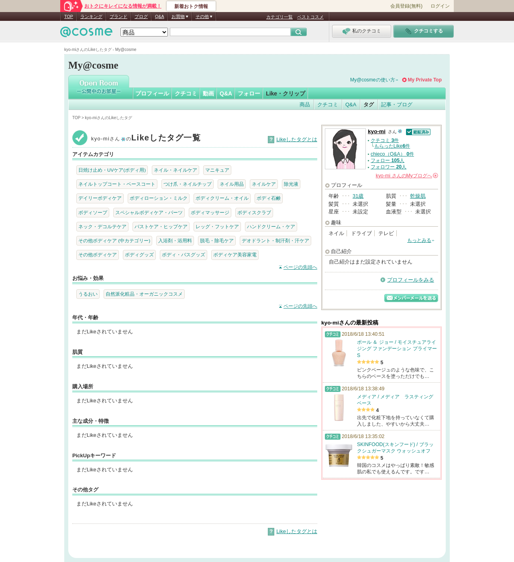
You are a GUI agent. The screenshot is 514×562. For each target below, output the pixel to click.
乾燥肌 (418, 196)
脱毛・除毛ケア (217, 240)
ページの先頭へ (300, 267)
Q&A (159, 16)
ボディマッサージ (210, 212)
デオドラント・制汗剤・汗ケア (275, 240)
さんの (407, 176)
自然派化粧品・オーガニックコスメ (144, 293)
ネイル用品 (232, 184)
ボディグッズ (139, 254)
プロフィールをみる (410, 280)
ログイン (440, 6)
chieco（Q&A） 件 (392, 154)
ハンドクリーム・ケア (271, 226)
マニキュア (217, 169)
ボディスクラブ (254, 212)
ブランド (118, 16)
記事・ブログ (396, 104)
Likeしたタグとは (296, 139)
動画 (208, 93)
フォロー (249, 93)
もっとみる (419, 240)
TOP (68, 16)
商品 (305, 104)
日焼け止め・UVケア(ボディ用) (112, 169)
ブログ (141, 16)
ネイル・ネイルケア (175, 169)
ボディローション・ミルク (159, 198)
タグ (368, 104)
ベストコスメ (310, 16)
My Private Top (425, 80)
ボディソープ (92, 212)
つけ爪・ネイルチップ (187, 184)
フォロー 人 (387, 160)
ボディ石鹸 (269, 198)
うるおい (88, 293)
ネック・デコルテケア (102, 226)
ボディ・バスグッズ (183, 254)
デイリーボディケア (100, 198)
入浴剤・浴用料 (175, 240)
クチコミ (186, 93)
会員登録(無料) (406, 6)
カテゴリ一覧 (279, 16)
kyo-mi (377, 131)
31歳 (358, 196)
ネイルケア (264, 184)
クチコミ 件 (385, 140)
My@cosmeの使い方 (372, 80)
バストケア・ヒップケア (161, 226)
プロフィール (152, 93)
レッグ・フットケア (217, 226)
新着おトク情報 (191, 6)
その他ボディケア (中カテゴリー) (114, 240)
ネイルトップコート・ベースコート (116, 184)
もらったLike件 (392, 146)
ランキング (91, 16)
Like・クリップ (285, 93)
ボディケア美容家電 (235, 254)
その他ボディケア (97, 254)
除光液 (291, 184)
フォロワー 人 (388, 167)
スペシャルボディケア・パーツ (149, 212)
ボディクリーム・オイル (222, 198)
